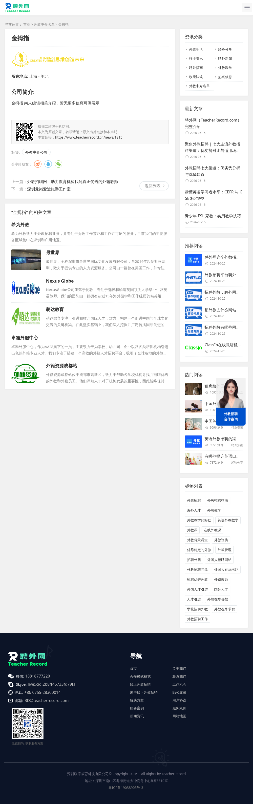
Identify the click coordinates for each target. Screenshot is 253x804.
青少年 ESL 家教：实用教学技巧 (213, 216)
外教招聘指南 (217, 500)
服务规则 (179, 708)
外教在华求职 (224, 609)
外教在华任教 (217, 599)
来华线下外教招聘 (144, 692)
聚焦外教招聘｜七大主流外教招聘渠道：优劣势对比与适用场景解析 (212, 147)
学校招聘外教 (197, 609)
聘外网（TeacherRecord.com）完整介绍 (213, 123)
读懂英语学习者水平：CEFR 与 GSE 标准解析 (213, 195)
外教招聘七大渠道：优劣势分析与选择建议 (212, 171)
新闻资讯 (137, 716)
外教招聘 (194, 500)
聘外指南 (196, 67)
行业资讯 (196, 58)
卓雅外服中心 (24, 338)
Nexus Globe (60, 281)
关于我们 (179, 668)
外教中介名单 (44, 24)
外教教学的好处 (199, 520)
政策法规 (196, 76)
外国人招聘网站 (219, 559)
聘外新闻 (225, 58)
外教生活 (196, 49)
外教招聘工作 (197, 619)
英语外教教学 (228, 520)
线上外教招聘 (140, 684)
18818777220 (37, 676)
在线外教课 (212, 530)
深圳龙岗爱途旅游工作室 (49, 189)
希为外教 (20, 224)
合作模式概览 (140, 676)
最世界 (52, 252)
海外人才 (194, 510)
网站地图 (179, 716)
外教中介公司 (36, 152)
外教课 (192, 530)
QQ (48, 164)
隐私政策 (179, 692)
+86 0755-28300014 (42, 692)
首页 (26, 24)
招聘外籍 (194, 559)
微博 (38, 164)
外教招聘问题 (197, 569)
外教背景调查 (197, 539)
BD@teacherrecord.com (46, 700)
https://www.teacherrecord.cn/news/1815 (89, 137)
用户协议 (179, 700)
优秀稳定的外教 (199, 549)
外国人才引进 (197, 589)
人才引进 (194, 599)
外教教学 (225, 67)
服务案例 (137, 708)
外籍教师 (221, 579)
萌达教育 (55, 309)
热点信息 (225, 76)
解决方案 (137, 700)
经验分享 (225, 49)
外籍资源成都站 (61, 366)
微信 (58, 164)
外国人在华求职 (226, 569)
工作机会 (179, 684)
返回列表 (153, 185)
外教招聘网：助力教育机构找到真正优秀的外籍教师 (72, 181)
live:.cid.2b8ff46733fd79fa (52, 684)
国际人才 (221, 589)
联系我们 (179, 676)
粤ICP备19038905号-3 (125, 787)
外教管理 (225, 549)
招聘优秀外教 (197, 579)
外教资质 (221, 539)
